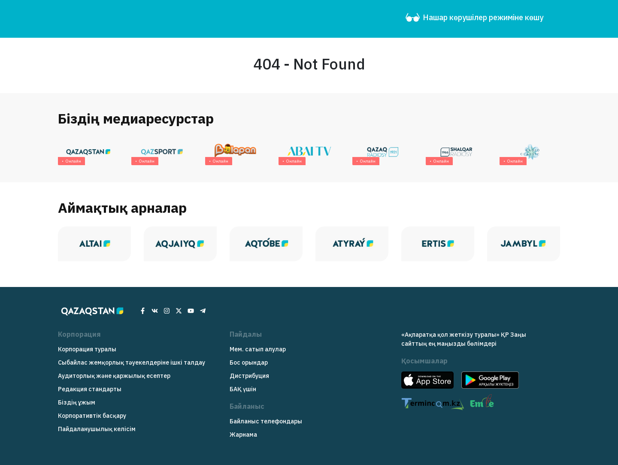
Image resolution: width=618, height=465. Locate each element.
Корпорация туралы (87, 349)
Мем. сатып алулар (258, 349)
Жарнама (243, 434)
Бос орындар (249, 362)
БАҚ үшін (243, 389)
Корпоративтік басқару (92, 416)
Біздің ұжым (76, 402)
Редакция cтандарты (89, 389)
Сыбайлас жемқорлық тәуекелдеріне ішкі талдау (131, 362)
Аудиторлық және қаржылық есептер (114, 376)
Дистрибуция (249, 376)
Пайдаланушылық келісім (97, 429)
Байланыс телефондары (266, 421)
